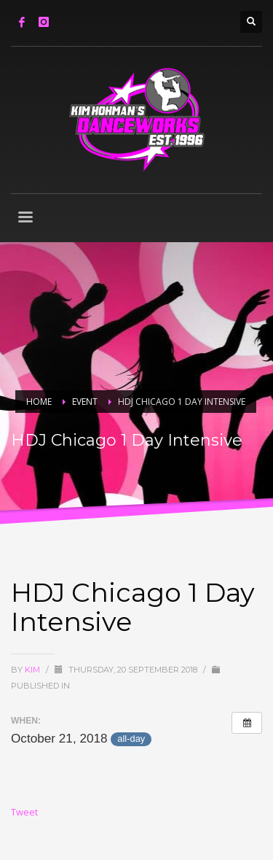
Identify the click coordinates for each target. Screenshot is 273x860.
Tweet (24, 811)
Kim (33, 670)
